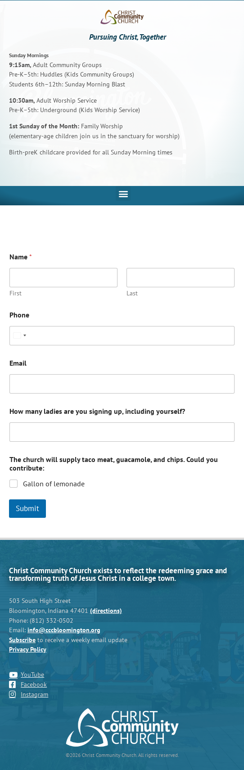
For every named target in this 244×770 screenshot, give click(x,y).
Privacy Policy (27, 649)
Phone (19, 315)
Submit (27, 508)
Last (132, 293)
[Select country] (19, 335)
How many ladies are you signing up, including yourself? (97, 411)
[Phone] (122, 335)
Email (18, 363)
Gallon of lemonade (54, 483)
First (15, 293)
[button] (123, 193)
